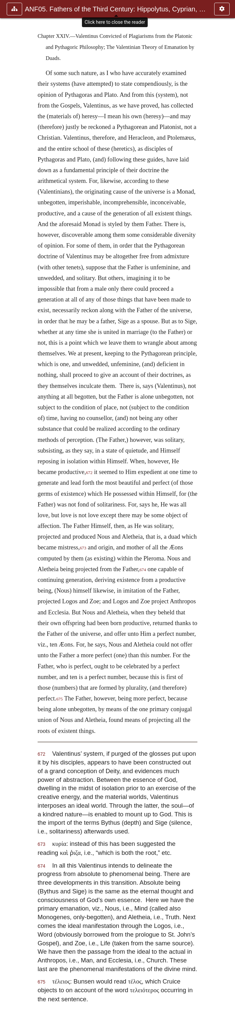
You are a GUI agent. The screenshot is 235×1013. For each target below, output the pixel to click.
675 (59, 699)
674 (143, 569)
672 (89, 472)
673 (83, 548)
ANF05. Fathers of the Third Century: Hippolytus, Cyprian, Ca (116, 9)
